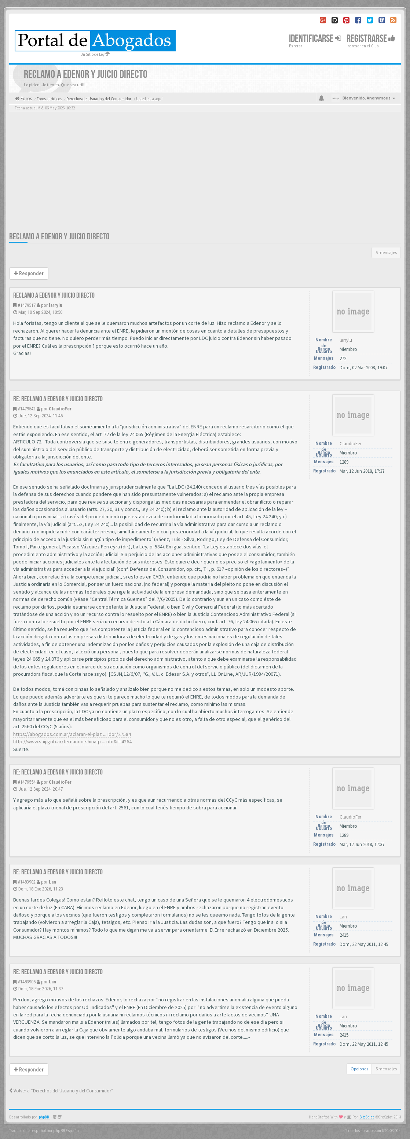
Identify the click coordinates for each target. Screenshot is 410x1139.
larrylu (55, 305)
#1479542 (27, 408)
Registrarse (371, 39)
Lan (52, 882)
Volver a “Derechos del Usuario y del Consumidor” (61, 1091)
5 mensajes (386, 252)
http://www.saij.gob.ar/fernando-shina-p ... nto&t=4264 (72, 741)
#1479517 (27, 305)
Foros (25, 98)
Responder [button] (29, 273)
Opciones (359, 1068)
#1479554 (27, 782)
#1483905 (27, 981)
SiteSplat (367, 1117)
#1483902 (27, 882)
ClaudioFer (60, 408)
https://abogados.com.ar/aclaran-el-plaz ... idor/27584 (72, 734)
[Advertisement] (205, 176)
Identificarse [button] (315, 39)
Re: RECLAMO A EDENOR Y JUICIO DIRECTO (58, 399)
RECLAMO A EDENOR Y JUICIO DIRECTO (59, 236)
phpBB (44, 1117)
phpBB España (66, 1130)
